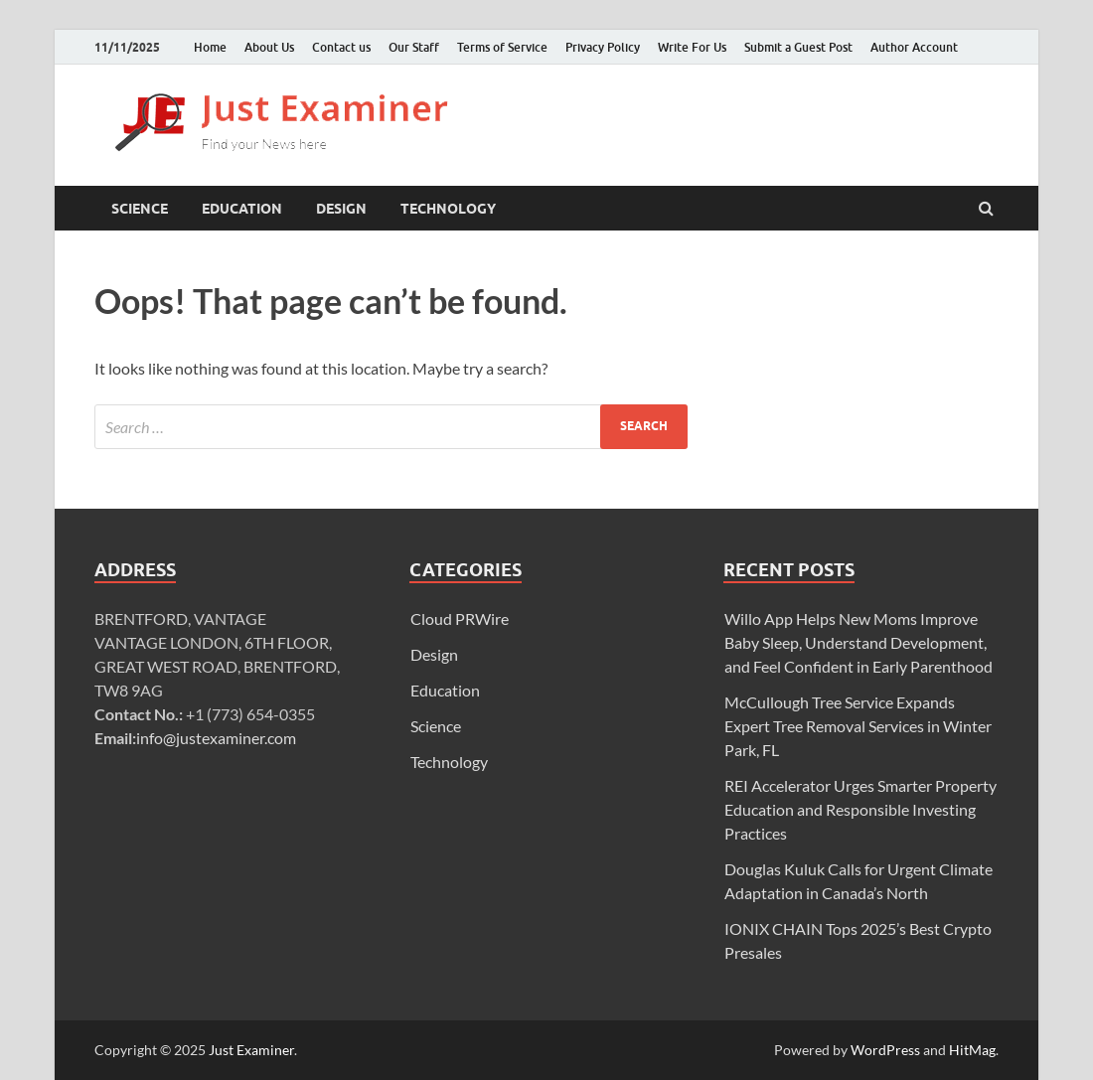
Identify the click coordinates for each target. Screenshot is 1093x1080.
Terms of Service (502, 47)
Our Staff (414, 47)
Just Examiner (251, 1049)
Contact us (341, 47)
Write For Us (692, 47)
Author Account (914, 47)
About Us (269, 47)
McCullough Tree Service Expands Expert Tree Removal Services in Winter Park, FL (858, 726)
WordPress (885, 1049)
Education (242, 209)
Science (139, 209)
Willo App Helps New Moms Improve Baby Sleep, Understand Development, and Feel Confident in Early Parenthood (858, 642)
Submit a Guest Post (798, 47)
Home (210, 47)
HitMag (972, 1049)
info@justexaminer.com (216, 737)
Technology (448, 209)
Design (341, 209)
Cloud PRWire (459, 618)
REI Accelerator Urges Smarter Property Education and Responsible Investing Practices (860, 809)
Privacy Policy (602, 47)
